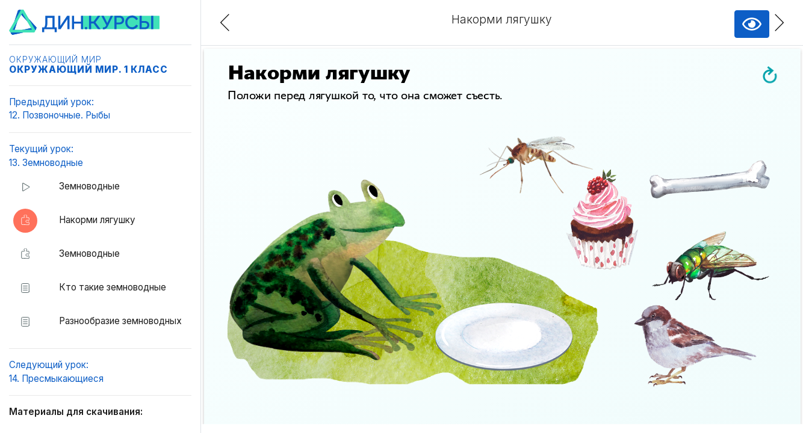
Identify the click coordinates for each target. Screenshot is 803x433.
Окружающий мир (55, 59)
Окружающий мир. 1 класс (88, 69)
